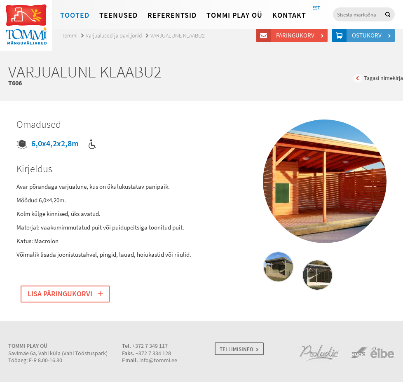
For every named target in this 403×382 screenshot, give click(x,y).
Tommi (69, 36)
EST (316, 8)
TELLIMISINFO (236, 349)
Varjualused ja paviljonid (114, 36)
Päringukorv (296, 35)
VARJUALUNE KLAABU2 (177, 36)
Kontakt (289, 15)
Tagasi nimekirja (383, 78)
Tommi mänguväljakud (26, 25)
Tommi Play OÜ (234, 15)
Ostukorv (368, 35)
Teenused (118, 15)
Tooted (74, 15)
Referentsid (172, 15)
